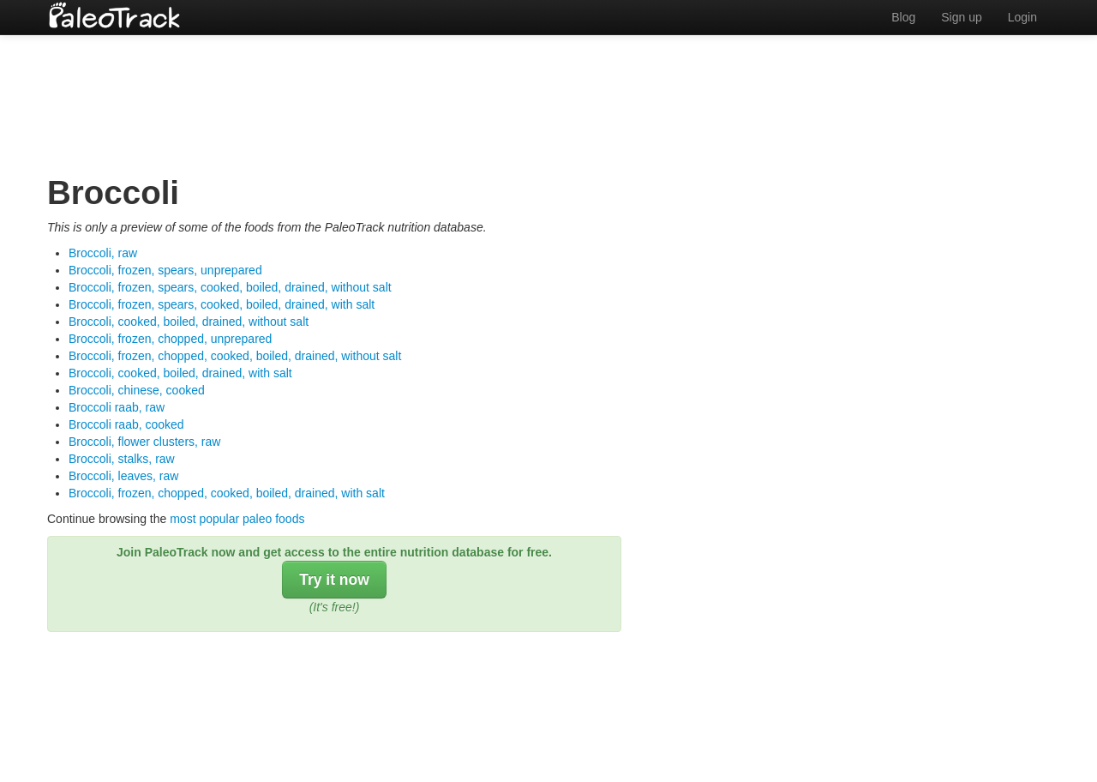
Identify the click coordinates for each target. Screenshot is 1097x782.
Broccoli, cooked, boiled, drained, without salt (189, 321)
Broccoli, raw (103, 253)
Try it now (334, 579)
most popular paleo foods (237, 519)
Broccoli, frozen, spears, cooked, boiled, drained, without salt (230, 287)
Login (1022, 17)
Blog (903, 17)
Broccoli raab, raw (117, 407)
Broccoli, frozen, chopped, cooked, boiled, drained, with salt (227, 493)
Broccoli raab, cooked (126, 424)
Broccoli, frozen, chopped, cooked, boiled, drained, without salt (235, 356)
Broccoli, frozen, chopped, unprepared (170, 339)
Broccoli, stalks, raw (122, 459)
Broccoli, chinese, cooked (137, 390)
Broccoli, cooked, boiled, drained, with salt (180, 373)
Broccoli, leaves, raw (123, 476)
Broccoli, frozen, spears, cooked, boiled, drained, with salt (222, 304)
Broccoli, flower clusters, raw (144, 441)
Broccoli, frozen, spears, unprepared (165, 270)
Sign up (961, 17)
